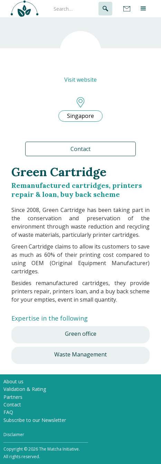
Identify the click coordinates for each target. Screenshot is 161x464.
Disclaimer (13, 434)
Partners (12, 397)
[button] (144, 9)
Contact (80, 149)
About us (13, 381)
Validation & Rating (24, 389)
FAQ (8, 412)
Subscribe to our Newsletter (34, 420)
